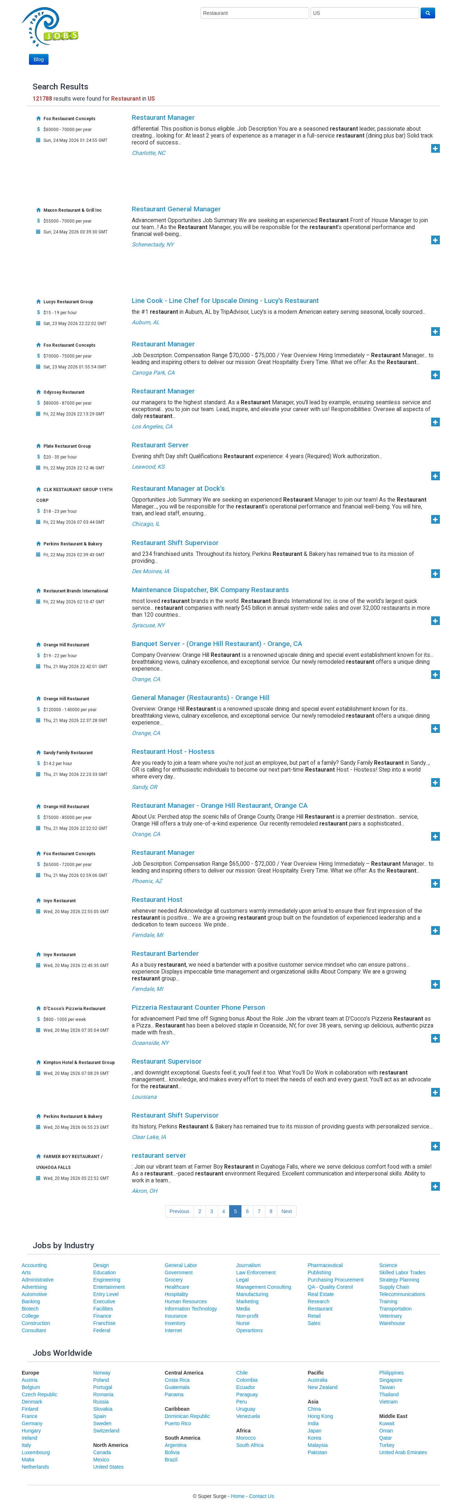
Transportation (395, 1309)
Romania (103, 1394)
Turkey (387, 1445)
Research (318, 1301)
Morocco (246, 1438)
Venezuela (248, 1416)
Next (287, 1211)
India (313, 1423)
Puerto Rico (178, 1423)
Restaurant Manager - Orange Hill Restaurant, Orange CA (220, 805)
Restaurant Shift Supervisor (175, 543)
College (30, 1316)
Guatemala (177, 1387)
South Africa (250, 1445)
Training (388, 1301)
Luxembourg (36, 1452)
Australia (317, 1380)
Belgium (31, 1387)
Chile (242, 1373)
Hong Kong (320, 1416)
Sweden (102, 1423)
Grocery (174, 1280)
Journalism (248, 1265)
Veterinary (390, 1316)
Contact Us (261, 1496)
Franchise (104, 1323)
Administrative (38, 1280)
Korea (314, 1438)
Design (101, 1265)
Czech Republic (39, 1394)
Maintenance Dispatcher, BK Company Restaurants (210, 590)
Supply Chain (394, 1287)
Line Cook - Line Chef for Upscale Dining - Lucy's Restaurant (225, 300)
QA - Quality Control (330, 1287)
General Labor (181, 1265)
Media (243, 1309)
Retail (314, 1316)
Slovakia (103, 1409)
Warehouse (392, 1323)
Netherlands (35, 1467)
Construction (36, 1323)
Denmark (32, 1402)
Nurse (243, 1323)
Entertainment (109, 1287)
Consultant (34, 1330)
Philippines (391, 1373)
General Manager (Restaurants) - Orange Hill (201, 697)
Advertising (34, 1287)
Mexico (101, 1459)
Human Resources (186, 1301)
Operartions (249, 1330)
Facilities (103, 1309)
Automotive (34, 1294)
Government (179, 1272)
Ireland (29, 1438)
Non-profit (247, 1316)
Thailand (389, 1394)
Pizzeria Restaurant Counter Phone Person (198, 1007)
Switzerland (106, 1431)
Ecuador (245, 1387)
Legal (242, 1280)
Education (104, 1272)
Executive (104, 1301)
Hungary (31, 1431)
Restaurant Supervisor (167, 1061)
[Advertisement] (303, 46)
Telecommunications (402, 1294)
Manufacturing (252, 1294)
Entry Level (106, 1294)
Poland (101, 1380)
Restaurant (320, 1309)
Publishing (319, 1272)
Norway (101, 1373)
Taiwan (387, 1387)
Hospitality (176, 1294)
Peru (241, 1402)
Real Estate (321, 1294)
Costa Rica (177, 1380)
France (30, 1416)
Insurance (176, 1316)
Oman (386, 1431)
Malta (28, 1459)
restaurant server (159, 1155)
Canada (102, 1452)
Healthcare (177, 1287)
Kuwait (387, 1423)
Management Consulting (263, 1287)
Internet (173, 1330)
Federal (101, 1330)
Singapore (391, 1380)
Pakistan (317, 1452)
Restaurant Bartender (165, 953)
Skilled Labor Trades (402, 1272)
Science (388, 1265)
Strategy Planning (399, 1280)
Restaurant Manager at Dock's (178, 488)
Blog (39, 59)
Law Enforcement (256, 1272)
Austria (30, 1380)
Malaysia (318, 1445)
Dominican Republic (187, 1416)
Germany (32, 1423)
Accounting (34, 1265)
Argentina (175, 1445)
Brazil (171, 1459)
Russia (101, 1402)
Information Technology (191, 1309)
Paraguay (247, 1394)
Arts (26, 1272)
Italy (26, 1445)
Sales (314, 1323)
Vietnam (388, 1402)
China (314, 1409)
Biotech (30, 1309)
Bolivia (172, 1452)
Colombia (247, 1380)
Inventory (175, 1323)
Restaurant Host (157, 899)
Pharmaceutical (325, 1265)
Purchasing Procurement (335, 1280)
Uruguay (246, 1409)
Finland (30, 1409)
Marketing (247, 1301)
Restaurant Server (160, 445)
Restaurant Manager (163, 117)
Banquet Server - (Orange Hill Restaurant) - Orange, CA (217, 643)
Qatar (385, 1438)
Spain (99, 1416)
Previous (179, 1211)
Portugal (102, 1387)
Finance (102, 1316)
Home (237, 1496)
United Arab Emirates (403, 1452)
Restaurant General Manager (176, 209)
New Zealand (323, 1387)
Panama (174, 1394)
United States (108, 1467)
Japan (314, 1431)
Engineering (107, 1280)
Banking (31, 1301)
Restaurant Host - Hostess (173, 751)
